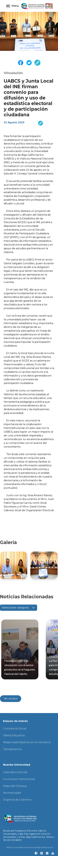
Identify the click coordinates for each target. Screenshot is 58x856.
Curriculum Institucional (19, 779)
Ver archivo (10, 698)
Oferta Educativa (14, 735)
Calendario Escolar (15, 772)
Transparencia (12, 749)
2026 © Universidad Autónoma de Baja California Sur (29, 847)
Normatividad (12, 792)
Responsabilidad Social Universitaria (27, 742)
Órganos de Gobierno (17, 799)
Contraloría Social (14, 728)
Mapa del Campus (15, 785)
